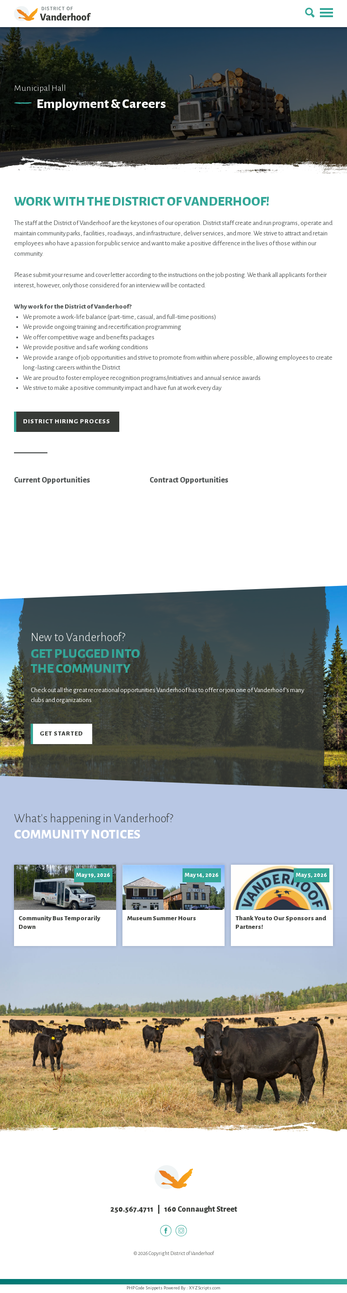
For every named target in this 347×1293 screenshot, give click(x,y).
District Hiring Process (67, 421)
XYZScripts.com (204, 1289)
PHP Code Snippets (145, 1289)
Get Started (62, 734)
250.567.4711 (131, 1211)
